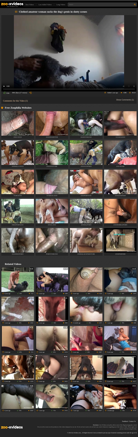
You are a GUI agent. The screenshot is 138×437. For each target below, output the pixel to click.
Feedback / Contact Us (129, 421)
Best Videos (30, 5)
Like (6, 93)
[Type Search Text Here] (102, 4)
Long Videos (60, 5)
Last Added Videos (45, 5)
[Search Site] (135, 4)
